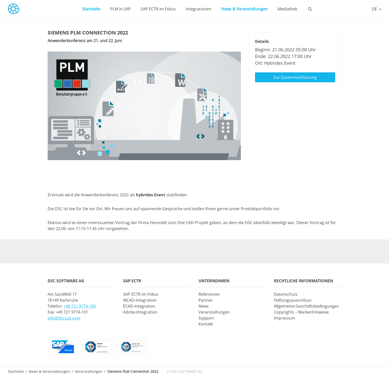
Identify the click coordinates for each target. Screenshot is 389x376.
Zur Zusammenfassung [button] (295, 77)
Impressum (284, 318)
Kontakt (205, 324)
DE (375, 9)
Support (206, 318)
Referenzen (209, 294)
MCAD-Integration (140, 300)
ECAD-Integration (139, 306)
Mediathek (287, 9)
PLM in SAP (120, 9)
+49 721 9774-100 (80, 306)
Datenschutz (286, 294)
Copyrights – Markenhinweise (301, 312)
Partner (205, 300)
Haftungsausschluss (293, 300)
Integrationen (198, 9)
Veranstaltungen (214, 312)
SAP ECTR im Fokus (158, 9)
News (203, 306)
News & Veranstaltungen (244, 9)
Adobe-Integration (140, 312)
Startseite (91, 9)
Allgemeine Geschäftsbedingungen (306, 306)
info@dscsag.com (64, 318)
